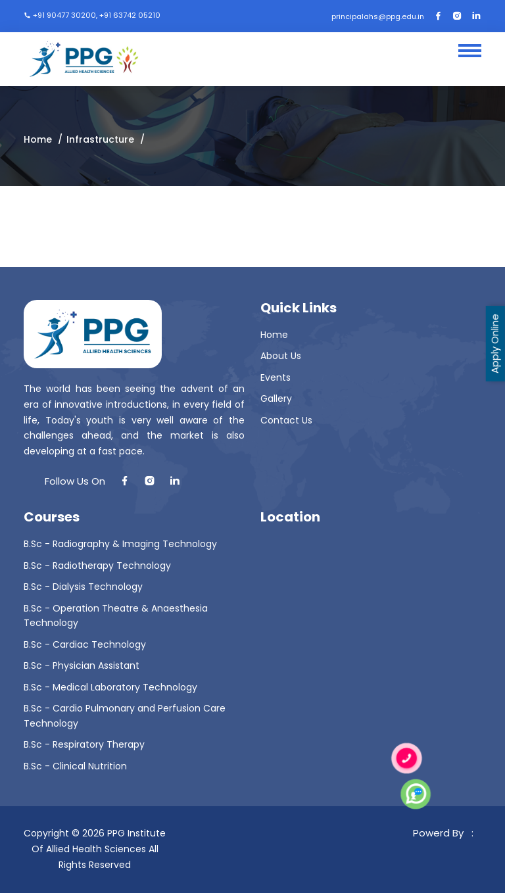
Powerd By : (446, 833)
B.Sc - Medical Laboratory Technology (110, 687)
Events (275, 377)
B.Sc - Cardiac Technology (85, 644)
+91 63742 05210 (129, 15)
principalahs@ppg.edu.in (377, 16)
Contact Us (286, 420)
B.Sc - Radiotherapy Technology (97, 565)
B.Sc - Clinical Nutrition (75, 766)
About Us (280, 355)
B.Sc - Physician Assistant (81, 665)
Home (38, 139)
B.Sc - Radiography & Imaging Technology (120, 543)
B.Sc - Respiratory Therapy (84, 744)
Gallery (276, 398)
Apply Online (495, 344)
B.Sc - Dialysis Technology (83, 586)
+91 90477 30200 (64, 15)
